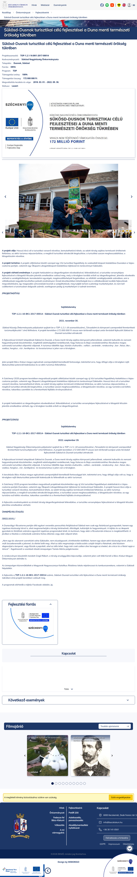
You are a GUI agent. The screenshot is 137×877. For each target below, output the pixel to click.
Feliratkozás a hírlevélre (117, 849)
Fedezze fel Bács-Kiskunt (58, 830)
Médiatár (45, 5)
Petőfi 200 (73, 824)
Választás (59, 837)
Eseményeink (60, 5)
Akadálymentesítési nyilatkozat (77, 838)
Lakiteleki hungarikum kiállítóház (45, 749)
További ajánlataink (110, 738)
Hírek (34, 5)
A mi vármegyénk (58, 843)
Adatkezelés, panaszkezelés (75, 830)
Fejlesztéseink (75, 820)
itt (52, 596)
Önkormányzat (57, 824)
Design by (68, 873)
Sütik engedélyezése (120, 809)
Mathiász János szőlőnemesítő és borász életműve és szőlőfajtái (88, 750)
